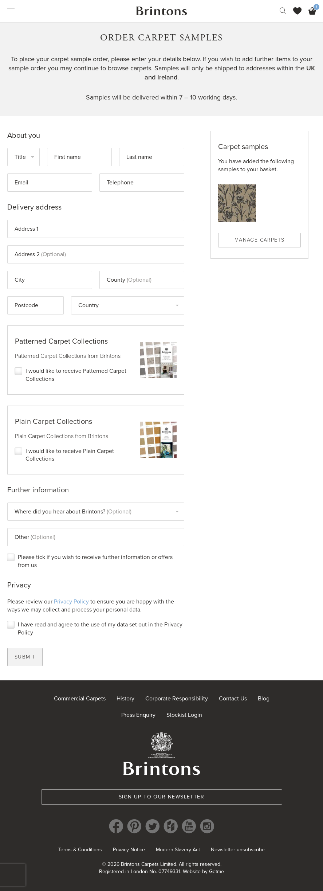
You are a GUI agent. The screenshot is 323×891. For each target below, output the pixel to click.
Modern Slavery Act (178, 851)
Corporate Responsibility (176, 699)
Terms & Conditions (80, 851)
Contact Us (233, 699)
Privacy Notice (129, 851)
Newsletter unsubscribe (238, 851)
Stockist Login (184, 716)
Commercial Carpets (80, 699)
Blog (263, 699)
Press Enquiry (138, 716)
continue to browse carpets (112, 68)
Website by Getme (203, 872)
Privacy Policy (71, 602)
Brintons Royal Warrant (162, 754)
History (125, 699)
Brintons (161, 11)
